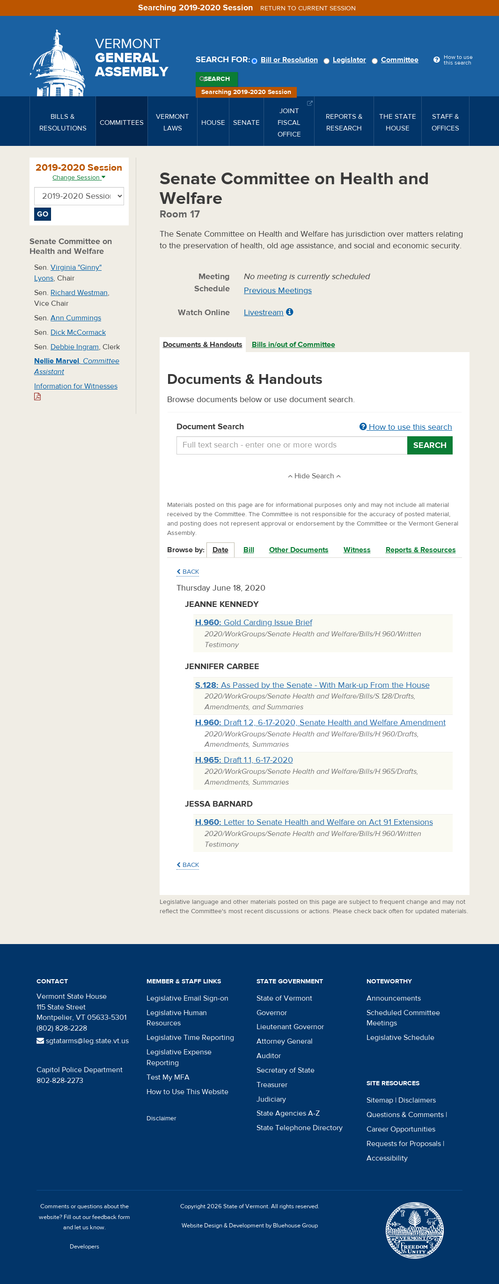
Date (220, 550)
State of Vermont (284, 998)
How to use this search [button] (406, 427)
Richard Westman (79, 292)
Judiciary (271, 1099)
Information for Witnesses (75, 391)
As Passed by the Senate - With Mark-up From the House (312, 685)
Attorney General (285, 1041)
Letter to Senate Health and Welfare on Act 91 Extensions (314, 822)
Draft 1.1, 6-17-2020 (244, 760)
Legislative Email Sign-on (187, 998)
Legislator (346, 60)
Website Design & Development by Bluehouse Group (250, 1225)
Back (187, 572)
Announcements (394, 998)
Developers (84, 1246)
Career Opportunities (401, 1129)
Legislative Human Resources (177, 1018)
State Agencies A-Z (288, 1113)
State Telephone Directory (300, 1128)
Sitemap (380, 1100)
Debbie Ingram (75, 347)
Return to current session (308, 8)
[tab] (203, 345)
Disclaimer (161, 1118)
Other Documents (299, 550)
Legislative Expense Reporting (179, 1057)
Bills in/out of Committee (293, 344)
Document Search (314, 427)
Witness (357, 550)
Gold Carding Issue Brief (253, 622)
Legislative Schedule (400, 1037)
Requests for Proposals (404, 1143)
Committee (396, 60)
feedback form (111, 1217)
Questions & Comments (405, 1114)
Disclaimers (417, 1100)
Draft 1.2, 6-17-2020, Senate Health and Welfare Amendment (320, 722)
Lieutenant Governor (290, 1027)
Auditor (269, 1055)
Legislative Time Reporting (190, 1037)
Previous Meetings (278, 290)
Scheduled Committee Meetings (403, 1018)
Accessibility (387, 1158)
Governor (272, 1012)
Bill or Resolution (286, 60)
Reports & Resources (421, 550)
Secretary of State (286, 1070)
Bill (248, 550)
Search (217, 79)
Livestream (264, 312)
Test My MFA (168, 1077)
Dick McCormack (78, 332)
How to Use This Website (187, 1091)
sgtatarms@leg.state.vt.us (83, 1041)
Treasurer (272, 1084)
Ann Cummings (76, 318)
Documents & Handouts (202, 344)
